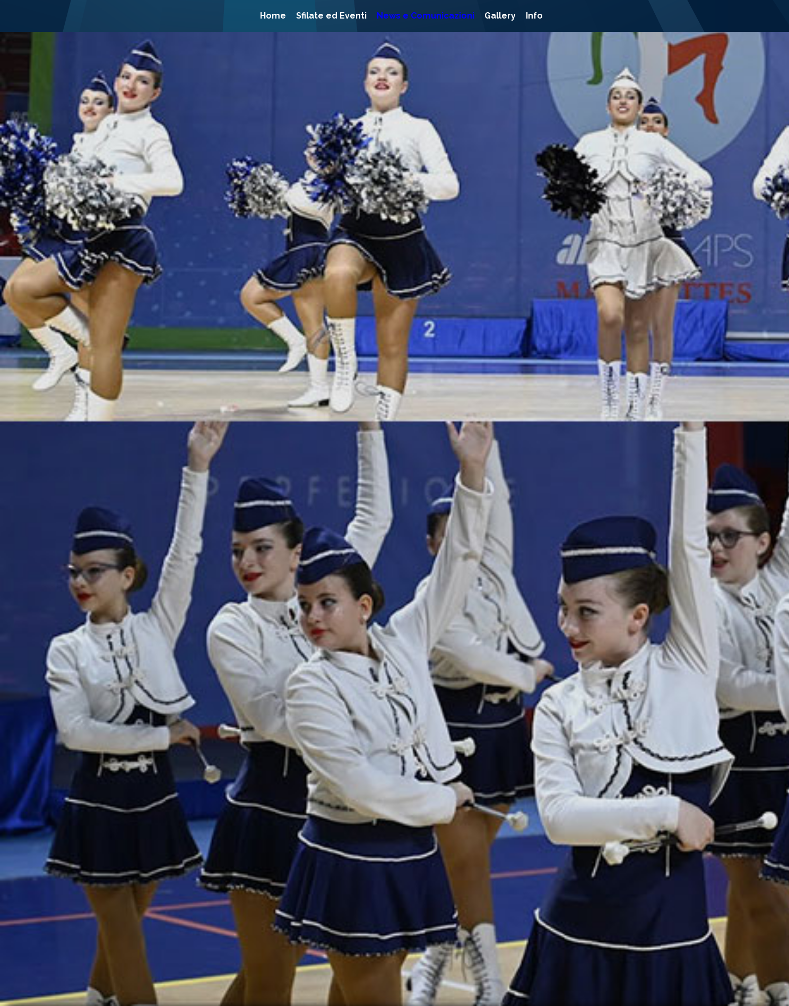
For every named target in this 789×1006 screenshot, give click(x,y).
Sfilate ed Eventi (331, 16)
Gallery (500, 16)
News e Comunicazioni (425, 16)
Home (273, 16)
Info (534, 16)
